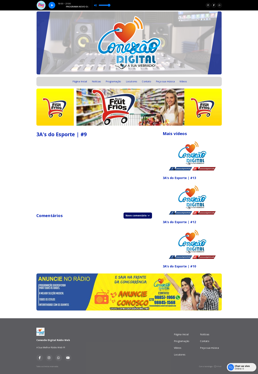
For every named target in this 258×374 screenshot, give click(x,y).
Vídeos (183, 81)
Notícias (96, 81)
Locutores (131, 81)
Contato (146, 81)
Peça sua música (165, 81)
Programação (113, 81)
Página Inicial (79, 81)
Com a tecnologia (210, 366)
